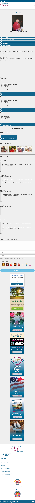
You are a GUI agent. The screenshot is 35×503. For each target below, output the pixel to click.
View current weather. (18, 128)
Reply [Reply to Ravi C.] (1, 201)
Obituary (2, 470)
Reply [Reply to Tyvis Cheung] (1, 171)
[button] (34, 5)
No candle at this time (7, 267)
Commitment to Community (6, 473)
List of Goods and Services (6, 468)
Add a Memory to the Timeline (7, 39)
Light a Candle (4, 37)
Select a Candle (5, 261)
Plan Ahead (3, 464)
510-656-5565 (3, 119)
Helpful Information (5, 467)
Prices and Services (4, 462)
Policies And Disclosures (5, 474)
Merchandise (3, 465)
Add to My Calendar (5, 92)
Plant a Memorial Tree (6, 45)
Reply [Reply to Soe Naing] (1, 186)
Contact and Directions (5, 471)
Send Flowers (4, 43)
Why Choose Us (4, 461)
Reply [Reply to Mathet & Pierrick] (1, 233)
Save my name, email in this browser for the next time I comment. (13, 258)
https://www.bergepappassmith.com (8, 89)
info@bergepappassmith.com (7, 457)
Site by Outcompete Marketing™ (8, 502)
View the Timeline (5, 136)
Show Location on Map (6, 94)
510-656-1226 (3, 87)
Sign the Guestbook (5, 41)
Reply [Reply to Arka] (1, 215)
